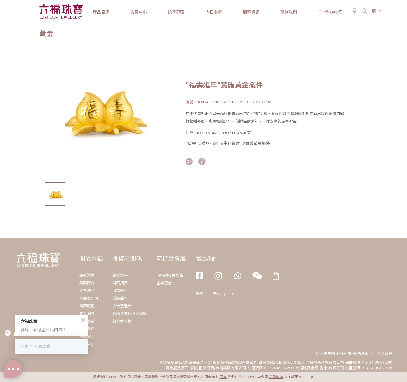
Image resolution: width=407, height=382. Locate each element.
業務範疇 (87, 306)
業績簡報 (120, 298)
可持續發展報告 (170, 275)
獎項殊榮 (87, 321)
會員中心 (138, 12)
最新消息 (87, 275)
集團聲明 (87, 336)
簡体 (216, 294)
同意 (223, 377)
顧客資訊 (251, 12)
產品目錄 (101, 12)
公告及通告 (122, 306)
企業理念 (87, 290)
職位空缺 (87, 344)
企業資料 (120, 275)
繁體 (199, 294)
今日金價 (213, 12)
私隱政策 (384, 353)
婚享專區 (176, 12)
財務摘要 (120, 283)
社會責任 (87, 329)
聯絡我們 (288, 12)
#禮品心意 (208, 143)
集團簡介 (87, 283)
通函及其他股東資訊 (129, 313)
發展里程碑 (89, 298)
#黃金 (191, 143)
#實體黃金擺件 (256, 143)
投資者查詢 (122, 321)
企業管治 (164, 283)
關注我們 (206, 259)
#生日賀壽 (230, 143)
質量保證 (87, 313)
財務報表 (120, 290)
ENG (233, 294)
